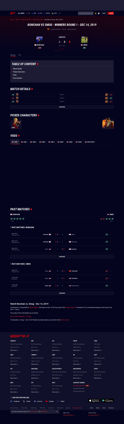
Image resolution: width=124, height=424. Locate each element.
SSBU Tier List (13, 361)
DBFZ (53, 355)
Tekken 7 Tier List (35, 361)
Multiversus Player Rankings (80, 372)
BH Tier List (76, 361)
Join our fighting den (20, 398)
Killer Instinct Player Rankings (59, 372)
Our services (51, 408)
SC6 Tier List (13, 375)
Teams (104, 408)
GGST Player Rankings (99, 358)
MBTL (11, 382)
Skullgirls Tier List (35, 375)
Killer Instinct (57, 369)
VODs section (65, 320)
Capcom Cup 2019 (70, 307)
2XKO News (97, 347)
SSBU (11, 355)
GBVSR (47, 13)
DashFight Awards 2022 (79, 391)
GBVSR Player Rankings (78, 344)
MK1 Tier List (34, 347)
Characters (111, 408)
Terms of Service (14, 408)
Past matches (17, 78)
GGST (95, 355)
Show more (14, 350)
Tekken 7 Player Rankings (37, 358)
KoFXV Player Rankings (99, 372)
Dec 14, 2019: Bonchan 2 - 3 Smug (20, 316)
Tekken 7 (34, 355)
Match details (17, 69)
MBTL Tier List (13, 389)
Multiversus (77, 369)
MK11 (53, 382)
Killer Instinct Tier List (57, 375)
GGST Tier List (97, 361)
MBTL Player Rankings (15, 385)
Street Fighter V (34, 307)
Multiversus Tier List (78, 375)
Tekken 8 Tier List (14, 347)
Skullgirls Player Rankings (37, 372)
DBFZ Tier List (55, 361)
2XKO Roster (97, 344)
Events (91, 408)
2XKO (54, 13)
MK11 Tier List (55, 389)
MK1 (34, 13)
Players (98, 408)
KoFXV (96, 369)
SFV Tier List (34, 389)
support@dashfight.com (68, 415)
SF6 (40, 13)
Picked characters (19, 72)
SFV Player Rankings (36, 385)
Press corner (60, 408)
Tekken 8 (13, 341)
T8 (28, 13)
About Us (68, 408)
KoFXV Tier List (97, 375)
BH (74, 355)
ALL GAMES (21, 13)
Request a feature (77, 408)
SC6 (11, 369)
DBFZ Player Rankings (57, 358)
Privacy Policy (24, 408)
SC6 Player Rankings (15, 372)
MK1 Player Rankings (36, 344)
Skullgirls (34, 369)
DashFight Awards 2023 (79, 388)
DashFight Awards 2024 (79, 385)
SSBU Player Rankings (15, 358)
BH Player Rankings (77, 358)
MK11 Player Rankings (57, 385)
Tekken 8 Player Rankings (16, 344)
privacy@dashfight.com (94, 415)
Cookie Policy (33, 408)
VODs (15, 75)
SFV (32, 382)
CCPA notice (42, 408)
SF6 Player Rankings (57, 344)
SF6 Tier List (55, 347)
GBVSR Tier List (77, 347)
